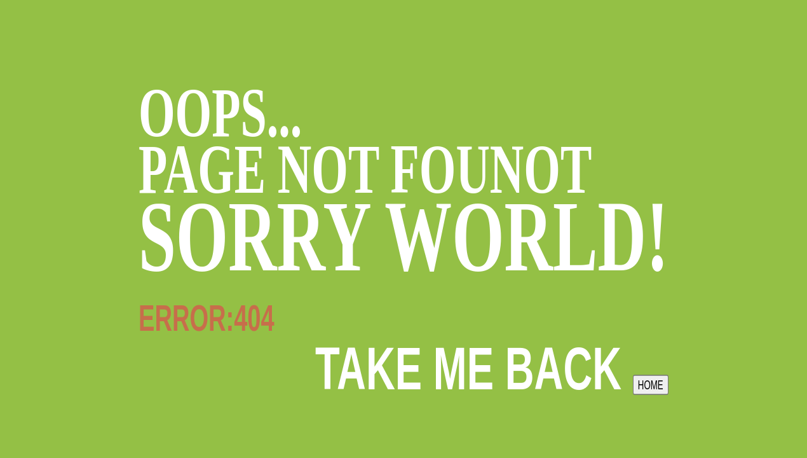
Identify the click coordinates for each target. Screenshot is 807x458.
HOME (650, 385)
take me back (491, 368)
